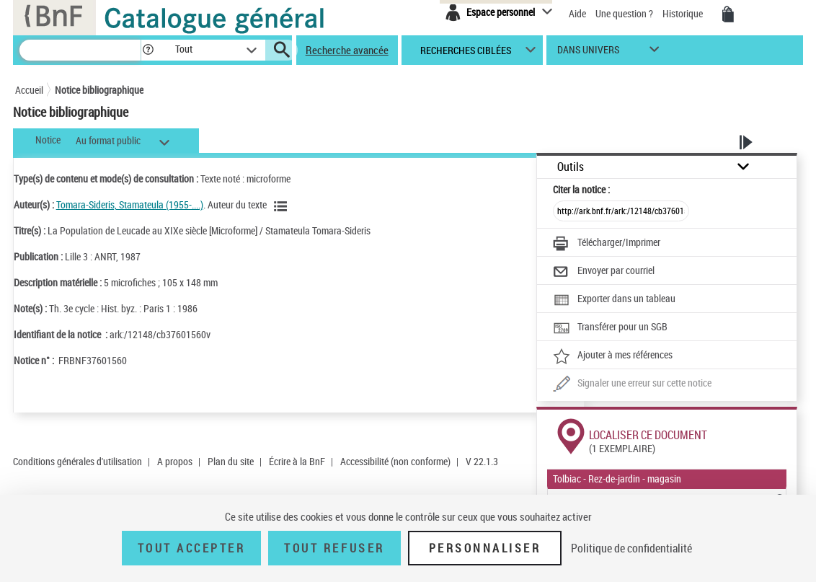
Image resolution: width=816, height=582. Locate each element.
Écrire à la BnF (297, 461)
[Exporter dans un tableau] (614, 300)
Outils (570, 167)
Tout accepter (192, 548)
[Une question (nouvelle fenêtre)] (632, 384)
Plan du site (231, 461)
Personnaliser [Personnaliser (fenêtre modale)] (485, 548)
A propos (174, 461)
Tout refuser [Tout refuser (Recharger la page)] (334, 548)
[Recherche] (80, 50)
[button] (147, 50)
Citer (581, 189)
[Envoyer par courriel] (604, 272)
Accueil (29, 90)
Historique (683, 13)
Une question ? (624, 13)
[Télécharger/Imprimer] (606, 243)
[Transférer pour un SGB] (610, 328)
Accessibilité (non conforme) (395, 461)
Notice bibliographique (99, 90)
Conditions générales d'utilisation (77, 461)
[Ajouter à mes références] (613, 356)
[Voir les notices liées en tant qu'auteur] (282, 206)
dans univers (588, 53)
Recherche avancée (347, 50)
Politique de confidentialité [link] (631, 548)
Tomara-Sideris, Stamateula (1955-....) (129, 204)
